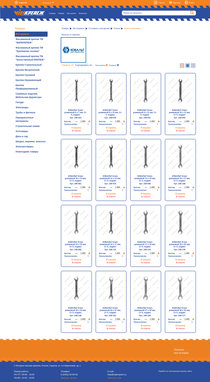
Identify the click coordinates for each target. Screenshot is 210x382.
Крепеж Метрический (28, 70)
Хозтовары (22, 131)
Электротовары (24, 146)
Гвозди (20, 102)
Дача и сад (22, 136)
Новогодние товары (27, 151)
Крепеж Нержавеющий (28, 80)
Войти (191, 2)
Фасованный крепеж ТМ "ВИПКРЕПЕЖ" (29, 41)
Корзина (176, 2)
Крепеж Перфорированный (27, 87)
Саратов (23, 2)
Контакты (83, 13)
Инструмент (22, 34)
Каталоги (47, 2)
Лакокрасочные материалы (24, 119)
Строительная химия (28, 126)
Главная (53, 13)
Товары (61, 13)
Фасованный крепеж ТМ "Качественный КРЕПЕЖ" (30, 58)
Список (161, 2)
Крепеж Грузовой (25, 75)
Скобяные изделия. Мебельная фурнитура (29, 95)
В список (76, 131)
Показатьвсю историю (181, 351)
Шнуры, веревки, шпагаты (31, 141)
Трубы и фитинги (25, 112)
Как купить (71, 13)
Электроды (22, 107)
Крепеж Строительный (29, 64)
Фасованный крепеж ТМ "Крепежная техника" (29, 49)
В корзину (76, 128)
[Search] (159, 13)
